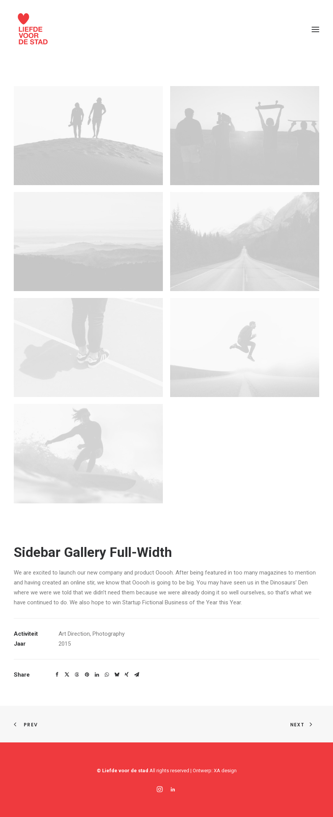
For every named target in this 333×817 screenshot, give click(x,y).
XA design (225, 770)
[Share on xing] (126, 675)
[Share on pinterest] (86, 675)
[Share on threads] (76, 675)
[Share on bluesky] (116, 675)
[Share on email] (136, 675)
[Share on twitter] (66, 675)
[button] (315, 29)
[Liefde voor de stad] (33, 29)
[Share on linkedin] (96, 675)
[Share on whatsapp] (106, 675)
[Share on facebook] (57, 675)
